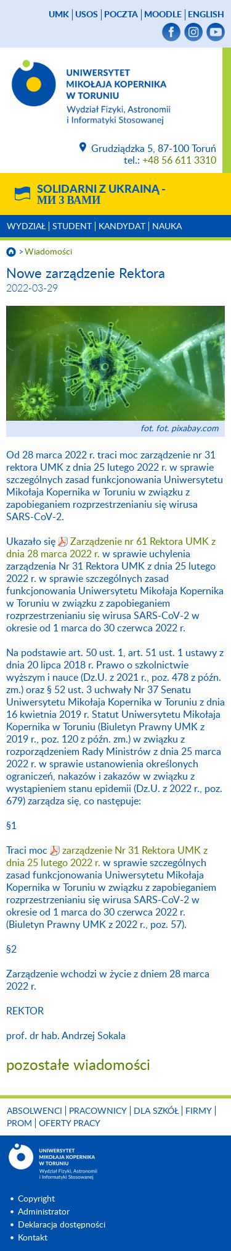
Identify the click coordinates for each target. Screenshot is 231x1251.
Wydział (26, 226)
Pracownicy (98, 1111)
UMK (59, 15)
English (206, 15)
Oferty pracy (69, 1123)
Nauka (167, 226)
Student (72, 226)
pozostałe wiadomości (78, 1065)
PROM (19, 1123)
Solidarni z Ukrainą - (101, 195)
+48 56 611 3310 (179, 161)
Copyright (36, 1199)
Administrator (44, 1212)
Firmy (198, 1111)
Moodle (163, 15)
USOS (86, 15)
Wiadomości (48, 252)
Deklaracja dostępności (61, 1225)
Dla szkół (156, 1111)
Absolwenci (34, 1111)
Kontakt (32, 1238)
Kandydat (122, 226)
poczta (121, 15)
